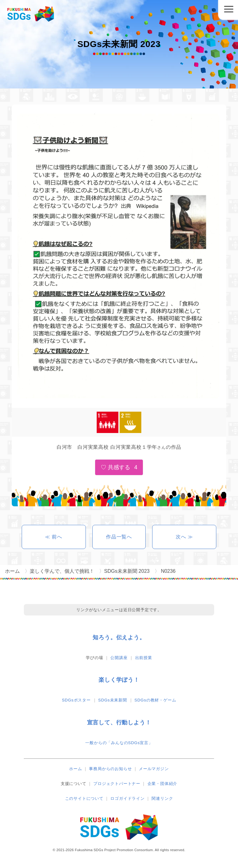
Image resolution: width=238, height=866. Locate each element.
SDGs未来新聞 (112, 700)
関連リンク (162, 798)
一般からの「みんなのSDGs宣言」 (118, 742)
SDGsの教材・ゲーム (155, 700)
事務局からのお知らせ (110, 768)
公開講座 (118, 657)
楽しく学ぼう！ (119, 680)
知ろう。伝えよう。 (119, 637)
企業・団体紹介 (163, 783)
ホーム (75, 768)
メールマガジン (154, 768)
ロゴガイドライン (127, 798)
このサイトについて (84, 798)
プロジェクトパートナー (116, 783)
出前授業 (143, 657)
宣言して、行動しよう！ (119, 722)
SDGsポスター (76, 700)
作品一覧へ (119, 536)
